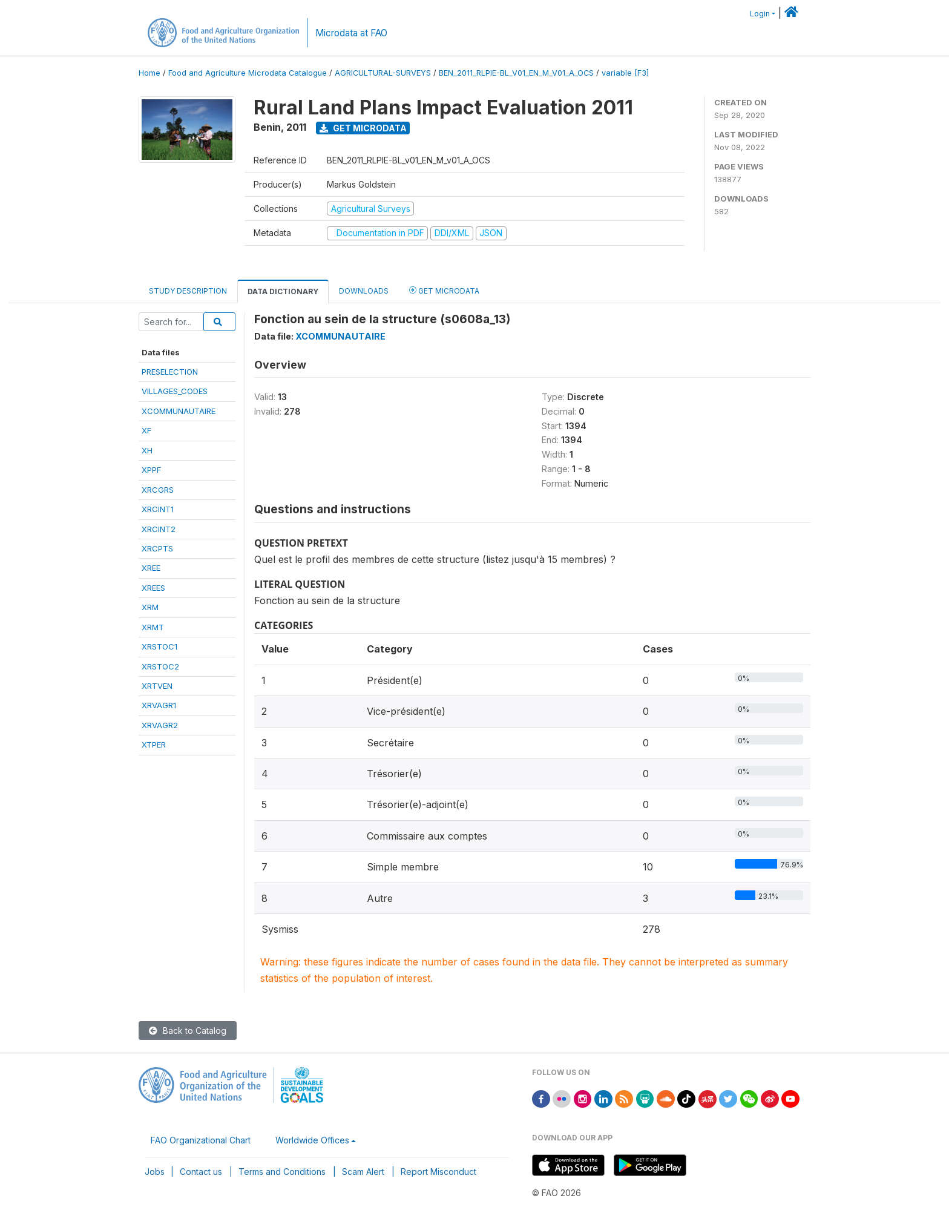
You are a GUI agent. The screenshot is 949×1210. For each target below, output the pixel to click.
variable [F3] (625, 72)
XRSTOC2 (160, 666)
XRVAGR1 (159, 705)
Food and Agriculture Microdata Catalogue (247, 72)
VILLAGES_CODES (175, 391)
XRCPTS (157, 548)
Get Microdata (363, 128)
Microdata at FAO (351, 33)
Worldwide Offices (312, 1140)
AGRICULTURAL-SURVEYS (383, 72)
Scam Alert (363, 1171)
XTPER (154, 744)
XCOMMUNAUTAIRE (178, 411)
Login (760, 13)
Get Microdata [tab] (444, 290)
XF (146, 430)
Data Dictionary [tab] (283, 291)
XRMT (153, 627)
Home (149, 72)
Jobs (155, 1171)
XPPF (151, 470)
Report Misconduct (438, 1171)
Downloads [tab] (364, 290)
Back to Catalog (187, 1030)
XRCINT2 (159, 529)
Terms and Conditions (282, 1171)
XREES (153, 588)
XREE (151, 568)
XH (147, 450)
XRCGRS (158, 490)
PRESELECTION (170, 371)
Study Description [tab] (188, 290)
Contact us (201, 1171)
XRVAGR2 (160, 725)
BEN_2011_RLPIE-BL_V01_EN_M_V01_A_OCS (516, 72)
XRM (150, 607)
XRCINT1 (158, 509)
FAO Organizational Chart (201, 1140)
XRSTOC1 (159, 646)
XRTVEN (157, 686)
